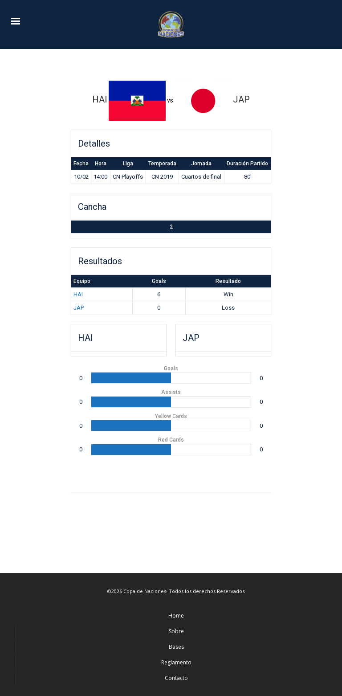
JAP (78, 307)
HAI (78, 294)
